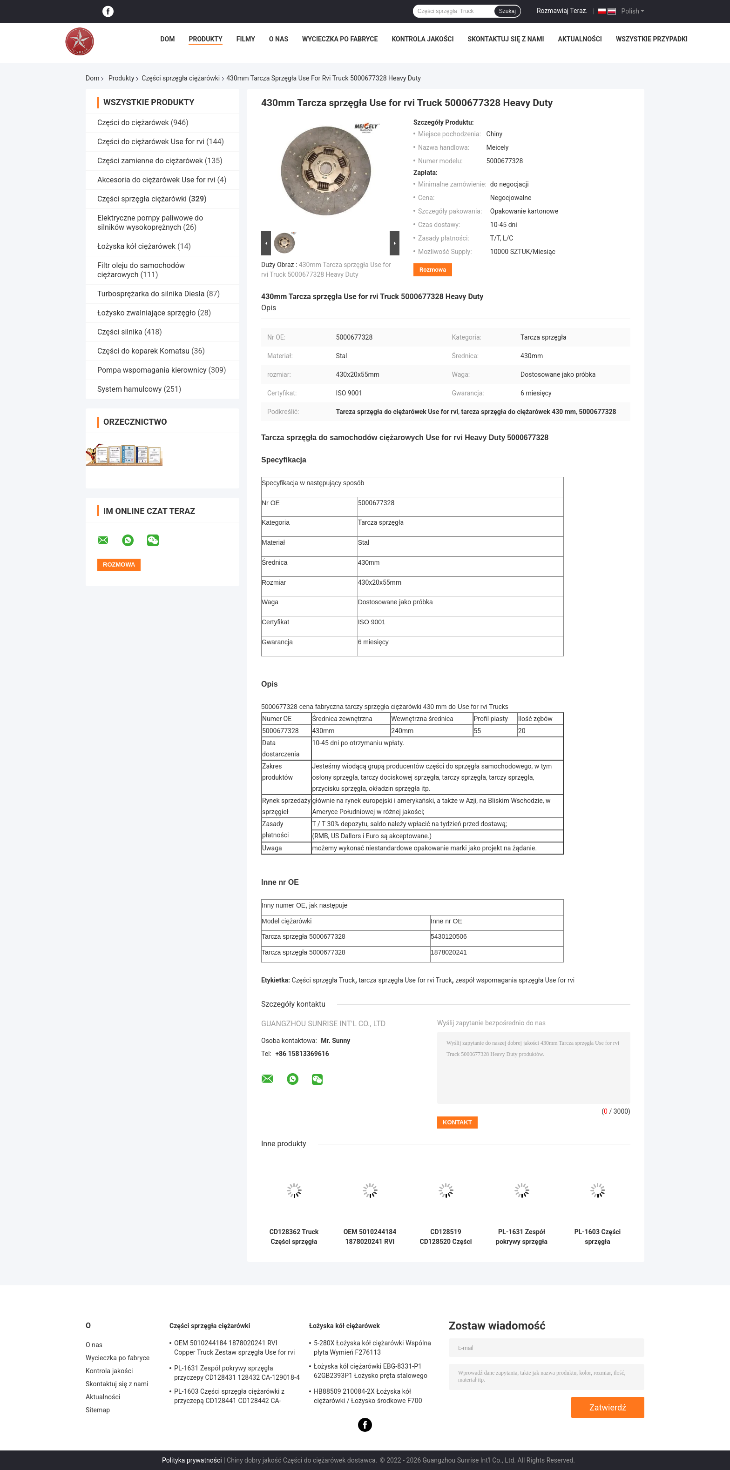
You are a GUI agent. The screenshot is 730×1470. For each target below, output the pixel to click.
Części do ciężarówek (134, 122)
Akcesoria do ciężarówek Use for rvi (156, 179)
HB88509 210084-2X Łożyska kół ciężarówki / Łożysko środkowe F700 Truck (368, 1397)
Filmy (246, 39)
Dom (167, 39)
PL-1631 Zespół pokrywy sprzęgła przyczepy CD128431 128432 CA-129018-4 (521, 1237)
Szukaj (507, 11)
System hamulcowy (129, 389)
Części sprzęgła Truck (323, 980)
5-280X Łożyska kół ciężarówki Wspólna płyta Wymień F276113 (372, 1347)
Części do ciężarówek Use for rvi (150, 141)
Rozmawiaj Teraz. (562, 10)
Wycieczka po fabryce (340, 39)
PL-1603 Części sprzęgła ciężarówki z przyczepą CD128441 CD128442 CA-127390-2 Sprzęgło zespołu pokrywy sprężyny (597, 1237)
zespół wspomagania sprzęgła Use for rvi (515, 980)
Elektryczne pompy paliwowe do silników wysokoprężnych (150, 223)
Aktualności (580, 39)
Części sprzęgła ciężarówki (181, 78)
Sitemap (98, 1410)
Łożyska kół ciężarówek (136, 246)
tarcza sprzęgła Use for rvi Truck (405, 980)
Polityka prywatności (192, 1460)
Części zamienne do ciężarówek (150, 160)
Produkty (205, 39)
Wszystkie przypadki (652, 39)
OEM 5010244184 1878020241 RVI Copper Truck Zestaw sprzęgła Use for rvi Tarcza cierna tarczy (370, 1237)
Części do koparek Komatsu (143, 351)
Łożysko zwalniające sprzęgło (146, 312)
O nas (278, 39)
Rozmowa (432, 269)
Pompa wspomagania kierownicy (152, 370)
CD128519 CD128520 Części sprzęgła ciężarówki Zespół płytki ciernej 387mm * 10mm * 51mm (445, 1237)
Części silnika (119, 331)
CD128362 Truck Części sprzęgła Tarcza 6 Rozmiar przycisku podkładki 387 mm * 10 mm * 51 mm (294, 1237)
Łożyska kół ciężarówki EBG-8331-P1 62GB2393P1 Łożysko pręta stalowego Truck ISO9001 (370, 1372)
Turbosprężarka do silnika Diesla (150, 293)
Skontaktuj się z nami (506, 39)
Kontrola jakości (422, 39)
